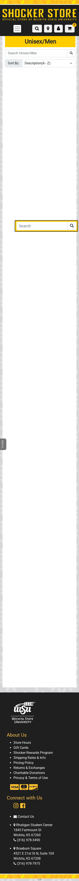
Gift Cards (20, 748)
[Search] (41, 226)
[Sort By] (48, 63)
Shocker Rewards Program (33, 753)
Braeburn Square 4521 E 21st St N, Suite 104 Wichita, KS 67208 (33, 853)
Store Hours (22, 743)
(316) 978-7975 (28, 863)
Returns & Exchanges (29, 768)
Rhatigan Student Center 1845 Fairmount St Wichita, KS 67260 (32, 830)
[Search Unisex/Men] (36, 53)
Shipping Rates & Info (29, 758)
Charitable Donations (29, 773)
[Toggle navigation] (17, 29)
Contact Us (25, 817)
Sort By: (13, 63)
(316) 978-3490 (28, 840)
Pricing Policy (23, 763)
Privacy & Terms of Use (30, 778)
